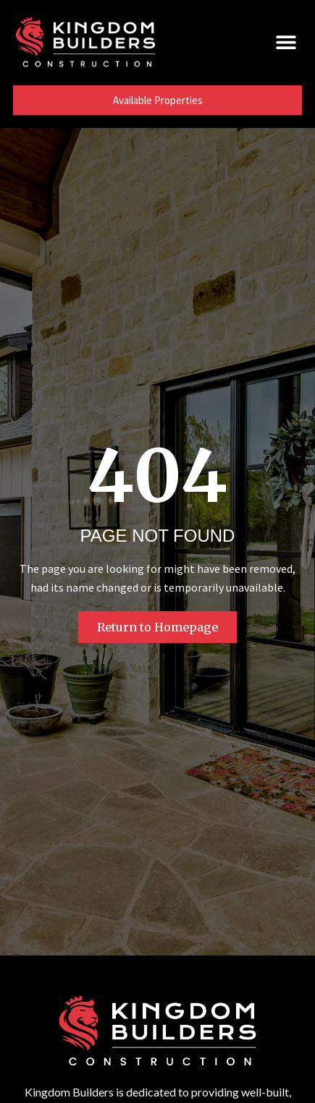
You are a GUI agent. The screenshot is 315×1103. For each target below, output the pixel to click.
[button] (285, 41)
